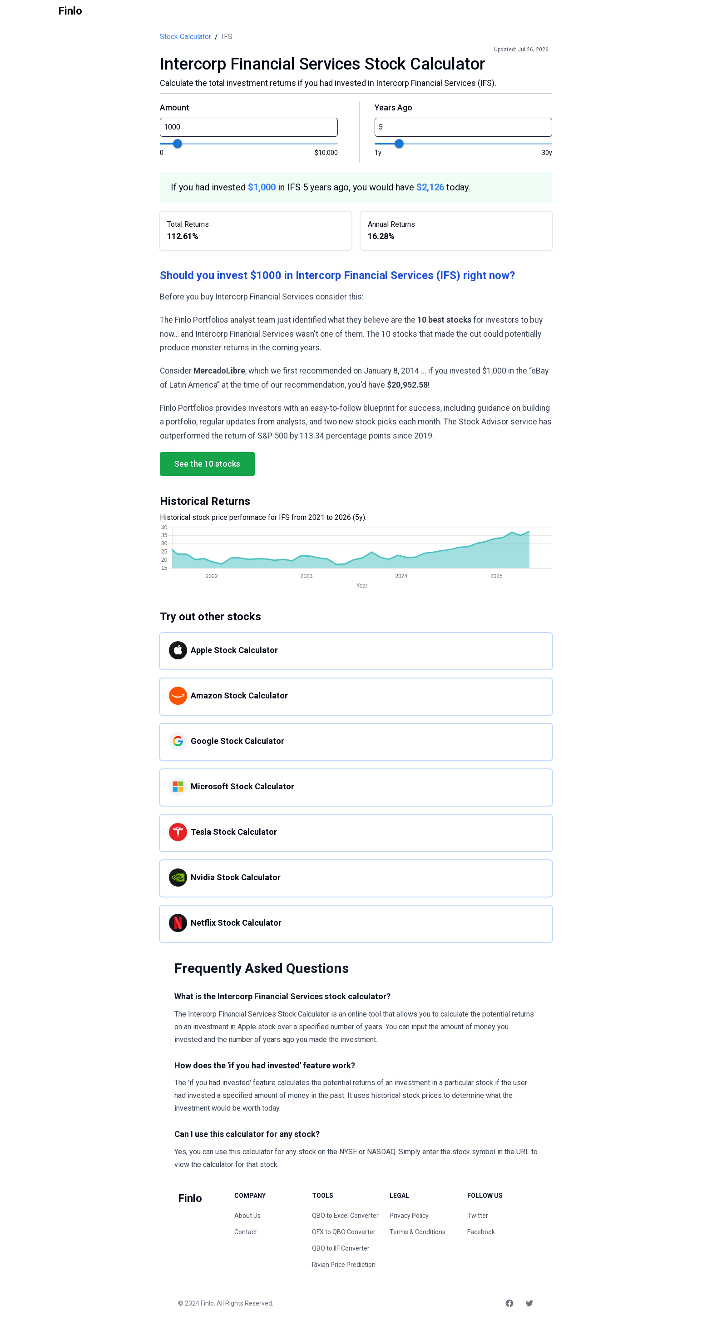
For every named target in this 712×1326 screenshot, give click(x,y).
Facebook (481, 1232)
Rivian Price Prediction (344, 1264)
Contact (245, 1232)
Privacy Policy (409, 1215)
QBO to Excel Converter (345, 1215)
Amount (174, 107)
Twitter (477, 1215)
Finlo (207, 1303)
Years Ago (393, 107)
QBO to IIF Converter (341, 1248)
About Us (247, 1215)
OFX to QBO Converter (344, 1232)
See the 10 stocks (207, 464)
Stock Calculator (185, 36)
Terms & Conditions (417, 1232)
